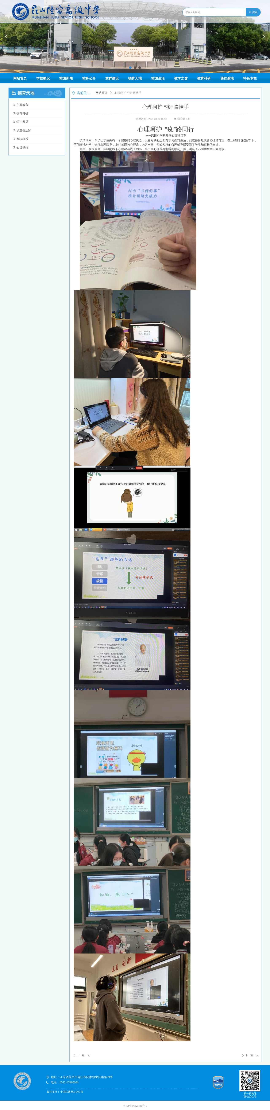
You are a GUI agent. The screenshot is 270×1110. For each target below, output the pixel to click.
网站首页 (101, 93)
